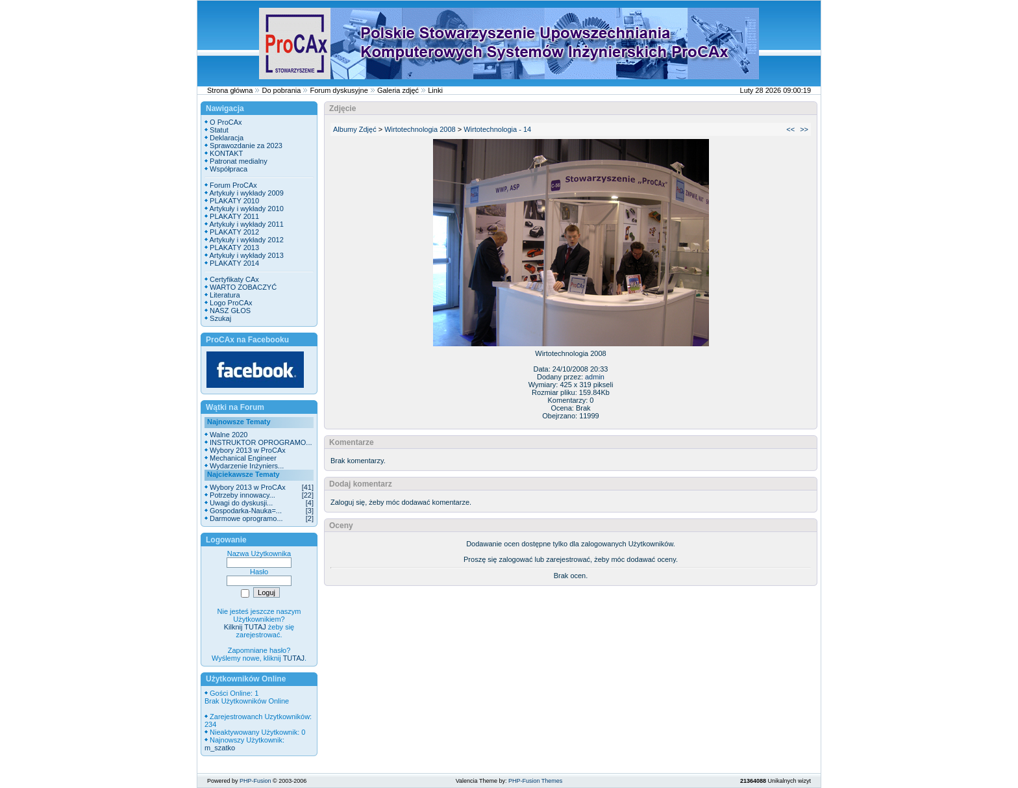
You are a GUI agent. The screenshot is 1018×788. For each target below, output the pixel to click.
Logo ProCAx (231, 303)
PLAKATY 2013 (234, 247)
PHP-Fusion (255, 781)
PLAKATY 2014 (234, 263)
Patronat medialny (238, 161)
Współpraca (228, 169)
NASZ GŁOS (230, 310)
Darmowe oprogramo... (246, 518)
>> (804, 129)
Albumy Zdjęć (355, 129)
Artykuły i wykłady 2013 (246, 255)
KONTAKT (226, 153)
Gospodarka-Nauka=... (246, 511)
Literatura (225, 295)
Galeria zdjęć (398, 90)
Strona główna (230, 90)
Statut (219, 130)
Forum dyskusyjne (339, 90)
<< (790, 129)
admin (594, 377)
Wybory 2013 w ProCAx (248, 450)
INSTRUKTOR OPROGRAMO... (261, 442)
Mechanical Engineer (243, 458)
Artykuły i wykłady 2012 (246, 240)
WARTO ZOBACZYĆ (243, 287)
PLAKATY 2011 (234, 216)
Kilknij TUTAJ (245, 627)
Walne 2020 (228, 434)
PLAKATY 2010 (234, 201)
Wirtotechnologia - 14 (497, 129)
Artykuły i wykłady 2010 (246, 208)
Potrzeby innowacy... (242, 495)
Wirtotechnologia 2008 (419, 129)
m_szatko (220, 748)
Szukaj (220, 318)
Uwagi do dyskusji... (241, 503)
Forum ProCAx (233, 185)
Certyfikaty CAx (234, 279)
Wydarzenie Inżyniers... (247, 466)
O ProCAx (226, 122)
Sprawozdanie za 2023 (246, 145)
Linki (435, 90)
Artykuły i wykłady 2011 (246, 224)
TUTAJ (293, 658)
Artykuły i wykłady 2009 (246, 193)
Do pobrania (281, 90)
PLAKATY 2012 (234, 232)
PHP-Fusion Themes (535, 781)
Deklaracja (226, 138)
